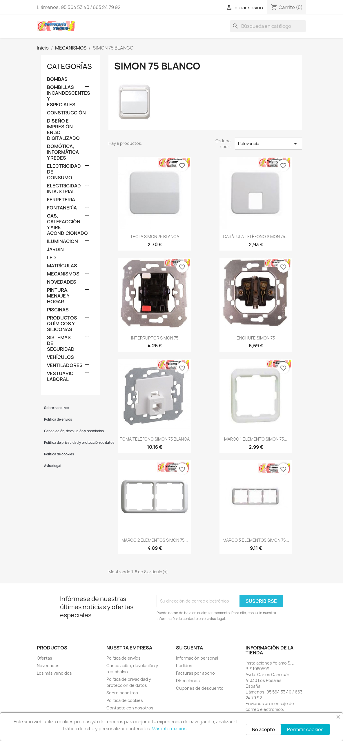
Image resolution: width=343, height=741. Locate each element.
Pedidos (184, 665)
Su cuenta (189, 648)
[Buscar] (268, 26)
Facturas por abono (195, 673)
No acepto (263, 729)
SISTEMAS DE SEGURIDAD (61, 343)
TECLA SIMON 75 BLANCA (154, 236)
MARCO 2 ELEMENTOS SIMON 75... (154, 540)
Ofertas (44, 658)
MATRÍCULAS (61, 266)
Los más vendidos (54, 673)
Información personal (197, 658)
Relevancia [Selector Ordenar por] (268, 143)
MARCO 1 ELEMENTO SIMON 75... (255, 439)
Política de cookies (59, 454)
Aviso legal (52, 465)
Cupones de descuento (200, 688)
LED (51, 258)
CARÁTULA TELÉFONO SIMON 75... (255, 236)
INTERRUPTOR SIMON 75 (154, 338)
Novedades (48, 665)
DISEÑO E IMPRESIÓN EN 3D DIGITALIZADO (61, 129)
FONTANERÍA (61, 208)
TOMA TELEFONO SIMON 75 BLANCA (155, 439)
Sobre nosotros (56, 408)
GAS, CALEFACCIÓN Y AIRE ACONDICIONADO (61, 224)
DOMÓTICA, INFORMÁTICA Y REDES (61, 152)
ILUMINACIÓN (61, 241)
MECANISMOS (61, 274)
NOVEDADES (61, 282)
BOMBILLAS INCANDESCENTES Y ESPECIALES (61, 96)
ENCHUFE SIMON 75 (256, 338)
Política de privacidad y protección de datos (72, 442)
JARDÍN (55, 250)
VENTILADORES (61, 365)
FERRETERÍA (61, 200)
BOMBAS (57, 79)
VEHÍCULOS (60, 357)
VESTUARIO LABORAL (60, 376)
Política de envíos (58, 419)
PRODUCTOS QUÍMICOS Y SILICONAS (61, 324)
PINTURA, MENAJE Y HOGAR (58, 296)
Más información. (170, 729)
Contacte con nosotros (129, 708)
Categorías (69, 66)
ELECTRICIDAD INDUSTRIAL (61, 189)
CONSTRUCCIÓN (61, 113)
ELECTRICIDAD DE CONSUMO (61, 172)
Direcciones (188, 680)
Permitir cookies (305, 729)
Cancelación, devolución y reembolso (72, 431)
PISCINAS (58, 310)
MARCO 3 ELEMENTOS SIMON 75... (256, 540)
